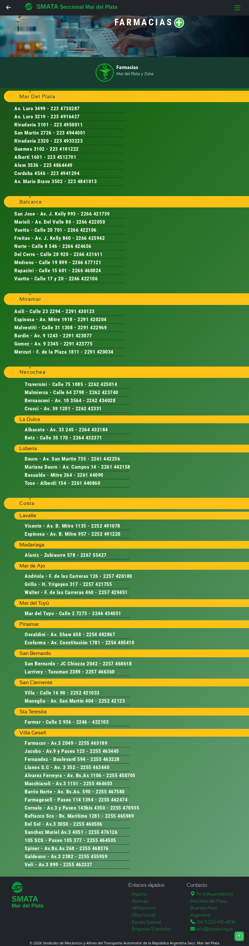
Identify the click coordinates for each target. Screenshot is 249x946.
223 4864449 (58, 165)
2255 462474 (113, 800)
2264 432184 (93, 429)
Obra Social (143, 914)
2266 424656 (76, 246)
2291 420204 (92, 319)
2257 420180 (117, 576)
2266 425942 (90, 238)
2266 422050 (90, 222)
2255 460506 (87, 824)
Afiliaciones (144, 907)
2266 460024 (86, 270)
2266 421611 (88, 254)
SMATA (47, 6)
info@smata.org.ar (214, 928)
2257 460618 (117, 663)
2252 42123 (112, 701)
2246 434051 (106, 613)
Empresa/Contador (151, 928)
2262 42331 (89, 408)
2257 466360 (100, 672)
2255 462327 (77, 864)
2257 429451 (113, 592)
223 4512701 (62, 157)
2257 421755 (97, 584)
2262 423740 (103, 392)
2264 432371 (87, 438)
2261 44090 (90, 475)
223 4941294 (65, 173)
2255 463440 (95, 767)
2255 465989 (119, 816)
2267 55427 (93, 555)
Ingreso (139, 893)
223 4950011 (68, 125)
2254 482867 (100, 634)
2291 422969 (92, 327)
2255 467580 (110, 791)
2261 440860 (86, 483)
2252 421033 (85, 693)
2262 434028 (101, 400)
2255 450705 (121, 775)
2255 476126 (103, 832)
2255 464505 (101, 840)
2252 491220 (106, 534)
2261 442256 (105, 459)
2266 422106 (82, 230)
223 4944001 (71, 133)
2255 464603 (98, 783)
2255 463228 (105, 759)
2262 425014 (102, 384)
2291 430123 (80, 311)
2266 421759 (95, 214)
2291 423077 (77, 336)
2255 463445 (104, 751)
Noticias (140, 901)
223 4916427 (65, 116)
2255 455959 (93, 856)
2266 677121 (86, 262)
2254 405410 (120, 642)
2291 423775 (78, 344)
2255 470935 (124, 808)
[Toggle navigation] (237, 8)
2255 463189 (93, 743)
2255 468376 (94, 848)
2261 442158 (115, 467)
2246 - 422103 (92, 722)
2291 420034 (98, 352)
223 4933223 (68, 141)
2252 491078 (105, 526)
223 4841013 (82, 181)
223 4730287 (65, 108)
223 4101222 (64, 149)
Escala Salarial (146, 922)
